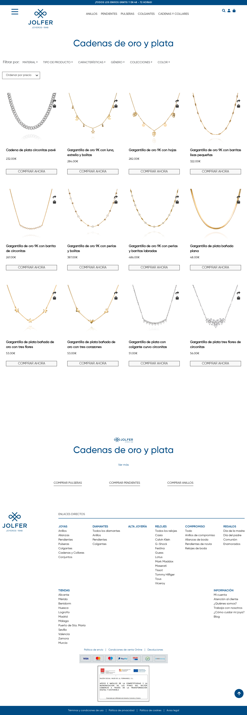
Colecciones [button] (140, 62)
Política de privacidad (121, 710)
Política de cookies (150, 710)
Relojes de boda (196, 548)
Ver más (123, 464)
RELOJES (161, 526)
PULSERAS (127, 14)
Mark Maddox (164, 561)
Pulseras (63, 544)
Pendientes (65, 539)
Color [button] (163, 62)
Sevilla (62, 629)
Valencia (64, 634)
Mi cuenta (220, 595)
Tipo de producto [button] (57, 62)
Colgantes (65, 548)
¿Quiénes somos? (225, 603)
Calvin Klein (162, 539)
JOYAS (62, 526)
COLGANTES (146, 14)
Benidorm (64, 603)
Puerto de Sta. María (71, 625)
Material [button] (29, 62)
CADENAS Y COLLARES (173, 14)
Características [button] (90, 62)
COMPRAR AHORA (31, 171)
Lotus (158, 557)
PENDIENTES (109, 14)
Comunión (230, 539)
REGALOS (229, 526)
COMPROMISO (195, 526)
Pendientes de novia (198, 544)
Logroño (64, 612)
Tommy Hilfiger (165, 574)
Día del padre (232, 535)
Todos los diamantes (106, 531)
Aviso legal (173, 710)
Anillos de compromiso (200, 535)
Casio (159, 535)
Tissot (159, 570)
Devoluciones (155, 650)
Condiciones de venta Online (125, 650)
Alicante (63, 595)
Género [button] (116, 62)
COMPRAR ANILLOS (180, 483)
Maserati (161, 566)
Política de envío (93, 650)
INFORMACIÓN (224, 590)
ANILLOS (91, 14)
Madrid (63, 616)
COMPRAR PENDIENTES (124, 483)
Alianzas (63, 535)
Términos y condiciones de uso (85, 710)
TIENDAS (64, 590)
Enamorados (231, 544)
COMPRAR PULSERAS (68, 483)
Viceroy (160, 583)
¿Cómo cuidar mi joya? (229, 612)
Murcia (62, 643)
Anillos (62, 531)
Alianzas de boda (196, 539)
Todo (188, 531)
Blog (217, 616)
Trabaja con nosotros (228, 608)
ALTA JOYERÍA (137, 526)
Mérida (62, 599)
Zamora (63, 638)
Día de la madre (234, 531)
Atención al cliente (226, 599)
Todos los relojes (166, 531)
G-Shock (161, 544)
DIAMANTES (100, 526)
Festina (160, 548)
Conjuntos (65, 557)
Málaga (63, 621)
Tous (158, 579)
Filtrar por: (11, 62)
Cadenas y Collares (71, 552)
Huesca (63, 608)
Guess (159, 552)
